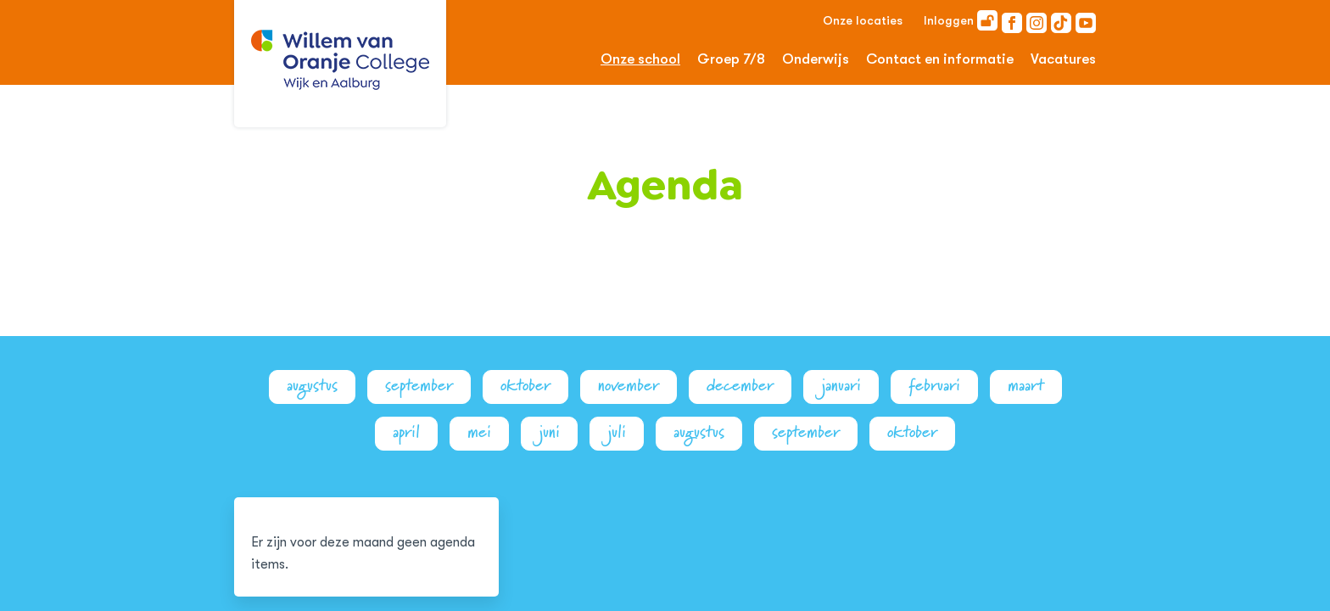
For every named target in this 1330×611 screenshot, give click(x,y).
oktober (525, 386)
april (406, 432)
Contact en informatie (940, 59)
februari (934, 386)
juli (616, 432)
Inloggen (961, 20)
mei (479, 432)
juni (549, 432)
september (419, 386)
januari (841, 386)
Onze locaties (862, 20)
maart (1026, 386)
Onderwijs (815, 59)
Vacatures (1063, 59)
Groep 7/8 (731, 59)
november (628, 386)
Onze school (640, 59)
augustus (312, 386)
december (740, 386)
